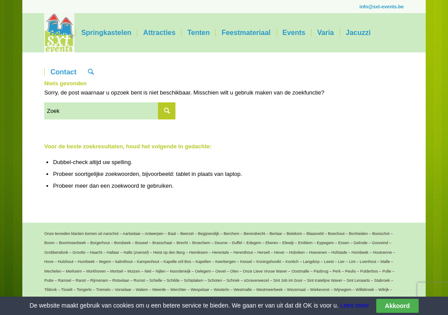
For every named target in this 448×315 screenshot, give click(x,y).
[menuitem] (59, 32)
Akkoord (397, 305)
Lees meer (354, 305)
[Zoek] (90, 72)
